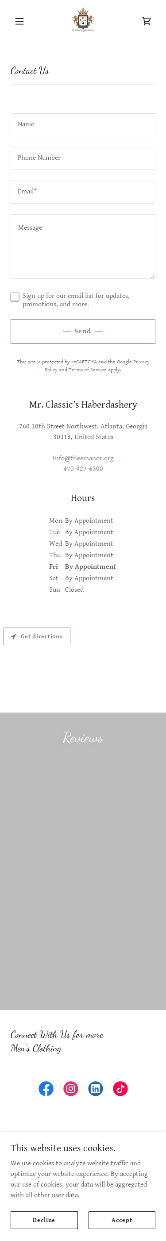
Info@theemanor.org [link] (83, 458)
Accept (122, 1219)
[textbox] (83, 124)
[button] (21, 21)
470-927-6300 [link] (83, 469)
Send (82, 331)
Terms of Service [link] (88, 370)
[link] (83, 21)
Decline (44, 1219)
